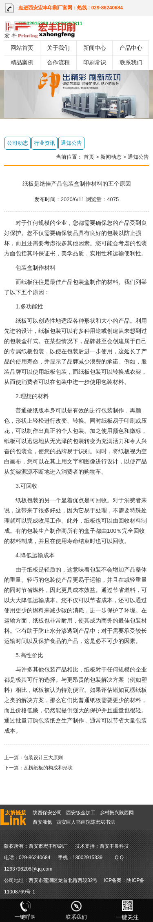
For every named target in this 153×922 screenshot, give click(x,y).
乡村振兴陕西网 (117, 813)
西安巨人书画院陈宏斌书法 (85, 822)
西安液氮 (42, 822)
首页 (89, 157)
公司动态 (17, 143)
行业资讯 (44, 143)
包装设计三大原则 (43, 757)
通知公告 (71, 143)
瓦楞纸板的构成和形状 (48, 768)
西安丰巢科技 (114, 846)
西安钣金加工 (80, 813)
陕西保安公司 (47, 813)
